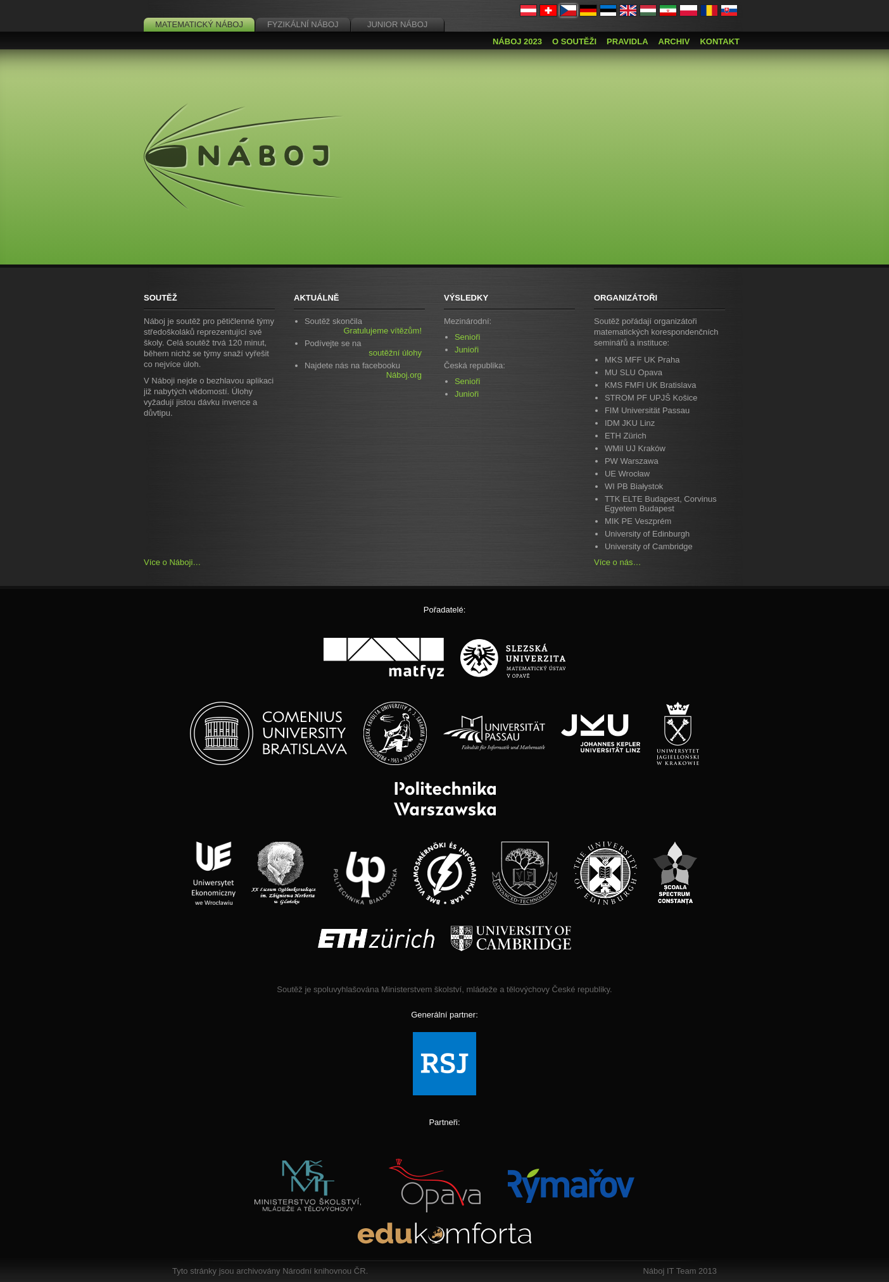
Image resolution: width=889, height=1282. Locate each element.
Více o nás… (617, 562)
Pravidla (627, 41)
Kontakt (720, 41)
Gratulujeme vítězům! (382, 330)
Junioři (467, 349)
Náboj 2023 (517, 41)
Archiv (674, 41)
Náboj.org (404, 375)
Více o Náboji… (172, 562)
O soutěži (574, 41)
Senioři (467, 337)
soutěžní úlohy (395, 353)
